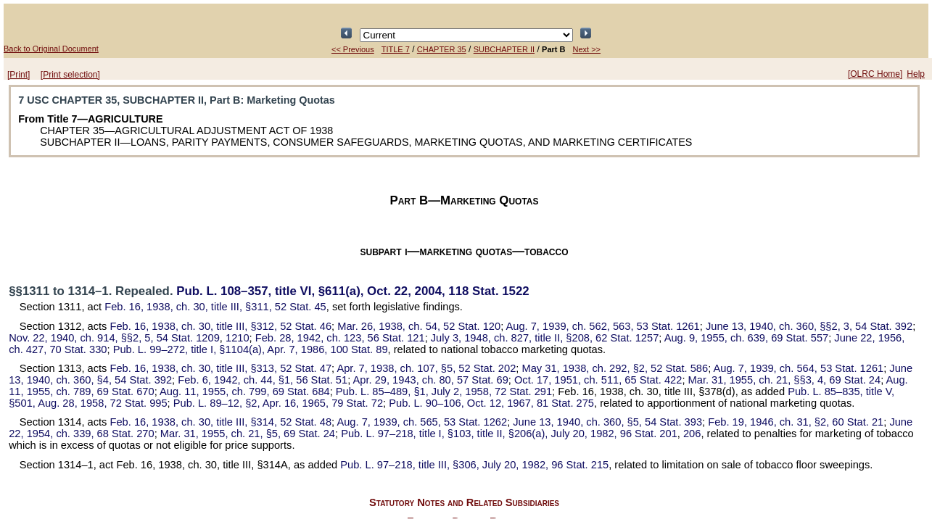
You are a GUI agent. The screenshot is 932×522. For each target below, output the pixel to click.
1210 (238, 338)
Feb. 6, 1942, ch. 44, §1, (262, 380)
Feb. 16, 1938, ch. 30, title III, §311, (215, 306)
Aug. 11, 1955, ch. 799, (245, 391)
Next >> (587, 49)
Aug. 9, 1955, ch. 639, (746, 338)
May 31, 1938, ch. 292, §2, (614, 368)
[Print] (18, 75)
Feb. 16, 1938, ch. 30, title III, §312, (221, 326)
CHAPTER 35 (441, 49)
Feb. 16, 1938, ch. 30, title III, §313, (221, 368)
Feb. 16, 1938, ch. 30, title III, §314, (221, 422)
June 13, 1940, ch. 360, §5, (607, 422)
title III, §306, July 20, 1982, (474, 465)
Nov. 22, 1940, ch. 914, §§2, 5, (114, 338)
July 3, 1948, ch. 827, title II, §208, (545, 338)
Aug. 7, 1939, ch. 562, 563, (602, 326)
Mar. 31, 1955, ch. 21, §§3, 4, (784, 380)
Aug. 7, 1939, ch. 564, (799, 368)
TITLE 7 (396, 49)
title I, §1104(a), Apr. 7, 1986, (250, 349)
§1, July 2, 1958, (444, 391)
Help (916, 74)
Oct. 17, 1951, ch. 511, (598, 380)
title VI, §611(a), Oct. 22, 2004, (352, 291)
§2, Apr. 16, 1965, (278, 403)
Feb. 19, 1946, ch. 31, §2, (795, 422)
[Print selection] (70, 75)
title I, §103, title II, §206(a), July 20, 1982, (509, 433)
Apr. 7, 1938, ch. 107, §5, (426, 368)
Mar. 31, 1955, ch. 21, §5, (247, 433)
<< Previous (352, 49)
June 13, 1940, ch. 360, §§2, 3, (809, 326)
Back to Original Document (51, 48)
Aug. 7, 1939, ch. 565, (422, 422)
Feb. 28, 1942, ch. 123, (340, 338)
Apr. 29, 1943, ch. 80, (430, 380)
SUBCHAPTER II (504, 49)
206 (692, 433)
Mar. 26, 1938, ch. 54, (418, 326)
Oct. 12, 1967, (491, 403)
